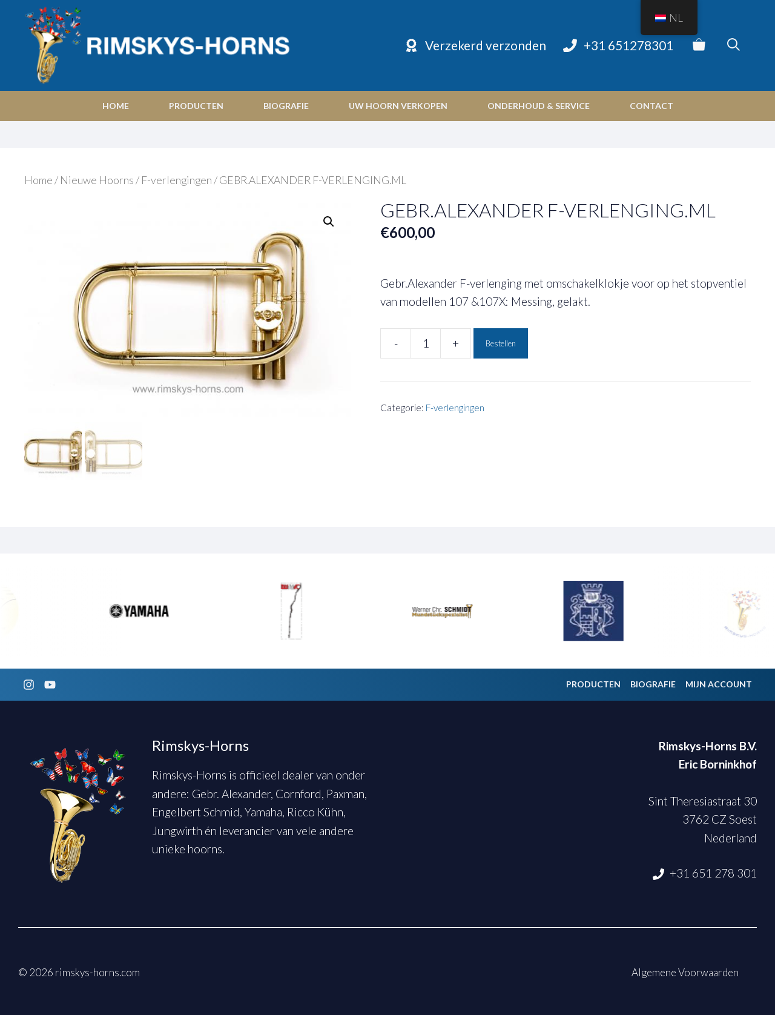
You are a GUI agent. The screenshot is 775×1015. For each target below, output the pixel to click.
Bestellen (501, 343)
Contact (651, 106)
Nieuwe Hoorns (97, 180)
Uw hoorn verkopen (398, 106)
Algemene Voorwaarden (685, 970)
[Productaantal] (426, 343)
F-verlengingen (176, 180)
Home (115, 106)
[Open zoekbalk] (733, 45)
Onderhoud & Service (538, 106)
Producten (196, 106)
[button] (329, 222)
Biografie (286, 106)
